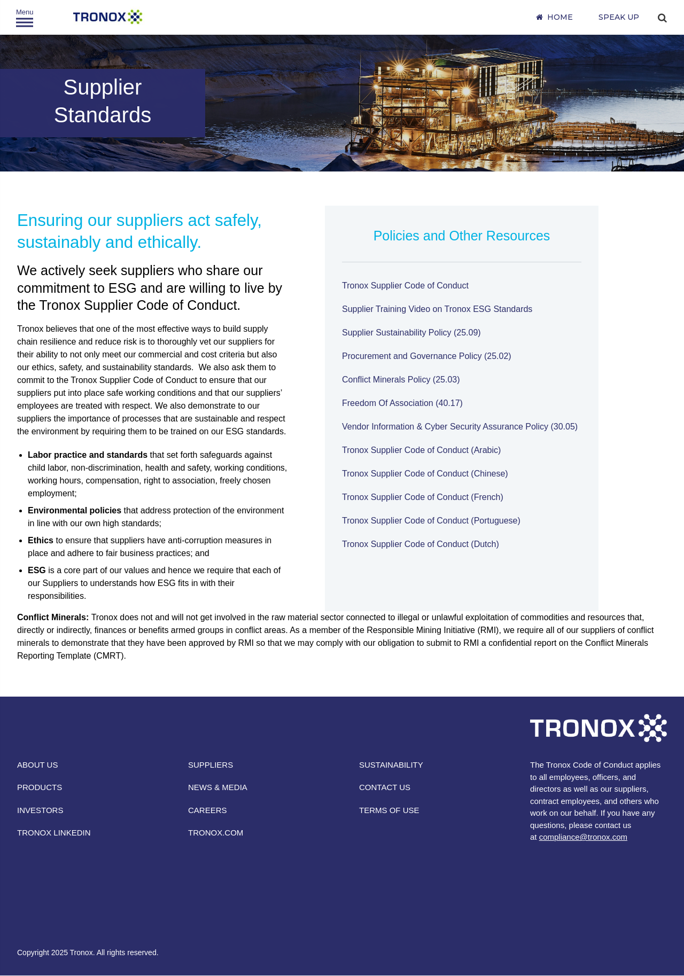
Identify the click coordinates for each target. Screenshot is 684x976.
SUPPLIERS (210, 764)
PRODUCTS (39, 787)
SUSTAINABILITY (391, 764)
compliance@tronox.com (583, 836)
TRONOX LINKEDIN (54, 832)
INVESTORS (40, 810)
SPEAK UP (618, 17)
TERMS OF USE (389, 810)
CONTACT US (384, 787)
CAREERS (207, 810)
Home (560, 17)
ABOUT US (37, 764)
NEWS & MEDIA (217, 787)
